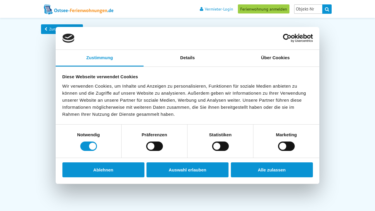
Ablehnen (103, 169)
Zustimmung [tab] (99, 57)
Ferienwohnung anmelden (263, 9)
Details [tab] (187, 57)
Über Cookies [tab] (275, 57)
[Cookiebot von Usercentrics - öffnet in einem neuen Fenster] (287, 38)
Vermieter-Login (216, 9)
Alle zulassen (272, 169)
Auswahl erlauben (187, 169)
